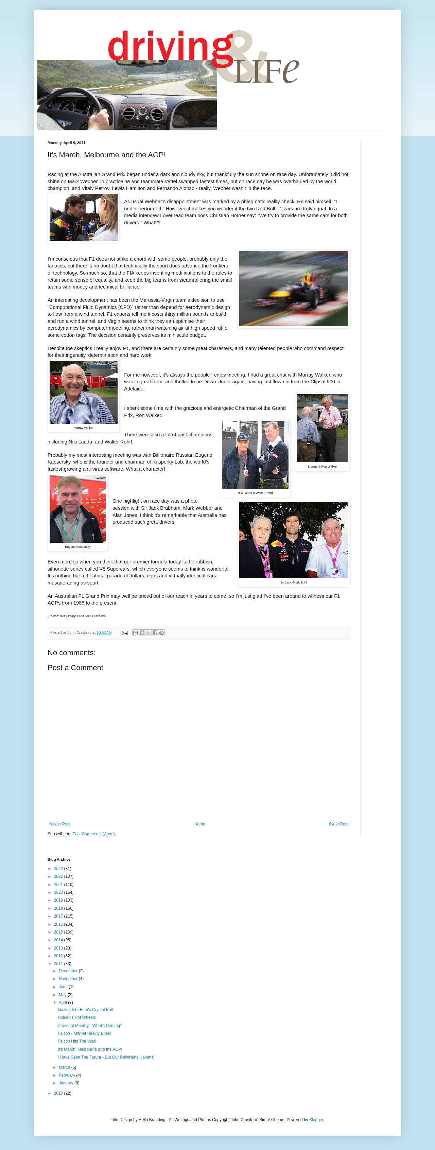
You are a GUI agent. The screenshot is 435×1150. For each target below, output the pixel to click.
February (67, 1075)
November (69, 978)
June (64, 987)
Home (199, 824)
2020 (59, 892)
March (65, 1067)
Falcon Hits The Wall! (77, 1041)
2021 (59, 884)
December (69, 971)
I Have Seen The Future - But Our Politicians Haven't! (106, 1057)
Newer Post (59, 824)
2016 (59, 924)
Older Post (338, 824)
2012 (59, 956)
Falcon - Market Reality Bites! (84, 1033)
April (63, 1002)
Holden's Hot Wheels (77, 1017)
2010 (59, 1093)
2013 (59, 948)
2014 (59, 940)
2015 (59, 932)
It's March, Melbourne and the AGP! (90, 1049)
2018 (59, 908)
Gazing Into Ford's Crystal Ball (85, 1009)
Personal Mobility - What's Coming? (90, 1025)
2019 (59, 900)
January (66, 1083)
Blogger (316, 1119)
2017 (59, 916)
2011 (59, 963)
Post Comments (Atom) (93, 834)
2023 (59, 868)
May (63, 994)
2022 (59, 876)
